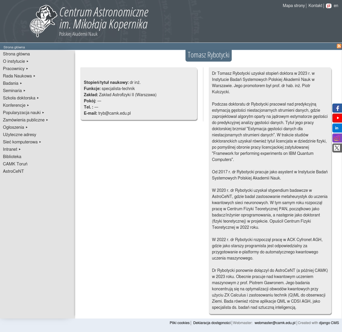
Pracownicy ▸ (15, 69)
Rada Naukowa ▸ (19, 76)
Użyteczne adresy (19, 135)
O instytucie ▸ (16, 61)
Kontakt (315, 6)
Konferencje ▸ (16, 105)
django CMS (329, 323)
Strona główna (16, 54)
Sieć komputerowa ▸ (22, 142)
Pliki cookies (180, 323)
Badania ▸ (13, 83)
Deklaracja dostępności (212, 323)
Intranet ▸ (12, 149)
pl (328, 6)
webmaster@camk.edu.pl (275, 323)
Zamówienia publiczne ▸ (26, 120)
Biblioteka (12, 157)
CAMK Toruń (15, 164)
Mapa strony (294, 6)
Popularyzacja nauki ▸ (23, 113)
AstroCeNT (13, 171)
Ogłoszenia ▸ (15, 127)
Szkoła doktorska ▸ (21, 98)
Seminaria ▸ (14, 91)
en (336, 6)
